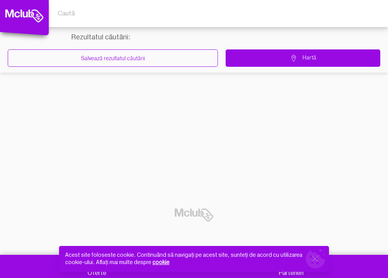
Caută (66, 13)
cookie (160, 262)
